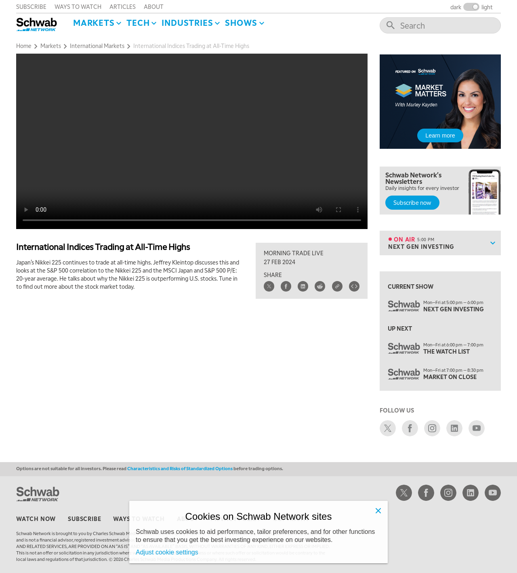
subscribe (31, 6)
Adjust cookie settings (167, 552)
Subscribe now (412, 202)
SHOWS (241, 22)
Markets (94, 22)
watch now (36, 518)
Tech (137, 22)
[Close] (378, 510)
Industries (187, 22)
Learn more (440, 135)
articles (122, 6)
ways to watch (78, 6)
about (154, 6)
